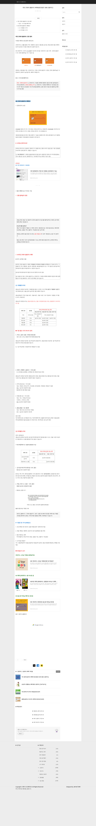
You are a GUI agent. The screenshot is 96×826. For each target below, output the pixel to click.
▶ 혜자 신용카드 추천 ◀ (37, 754)
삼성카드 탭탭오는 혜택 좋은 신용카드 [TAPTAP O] (34, 720)
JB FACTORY (77, 823)
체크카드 (48, 807)
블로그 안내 (64, 33)
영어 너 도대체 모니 (22, 765)
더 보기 (58, 707)
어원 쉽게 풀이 (48, 794)
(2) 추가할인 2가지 (23, 49)
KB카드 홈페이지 (23, 650)
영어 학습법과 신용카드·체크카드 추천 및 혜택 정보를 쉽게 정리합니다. (30, 767)
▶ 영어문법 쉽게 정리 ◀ (37, 750)
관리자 (63, 21)
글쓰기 (63, 24)
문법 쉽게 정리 (48, 785)
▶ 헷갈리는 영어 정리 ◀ (37, 747)
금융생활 (48, 813)
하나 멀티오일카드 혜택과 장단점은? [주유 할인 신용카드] (35, 713)
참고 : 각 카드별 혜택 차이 (25, 42)
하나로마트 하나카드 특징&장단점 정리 (31, 728)
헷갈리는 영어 (48, 788)
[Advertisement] (38, 21)
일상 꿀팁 (48, 817)
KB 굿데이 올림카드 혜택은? (23, 44)
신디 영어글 (48, 800)
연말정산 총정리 (48, 810)
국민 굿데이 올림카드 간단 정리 (24, 40)
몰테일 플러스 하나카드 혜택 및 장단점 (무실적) (33, 735)
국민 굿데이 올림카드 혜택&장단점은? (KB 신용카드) (38, 7)
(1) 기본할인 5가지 (23, 46)
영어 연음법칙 (48, 791)
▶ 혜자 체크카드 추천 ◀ (37, 758)
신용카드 (48, 804)
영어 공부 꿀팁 (48, 797)
